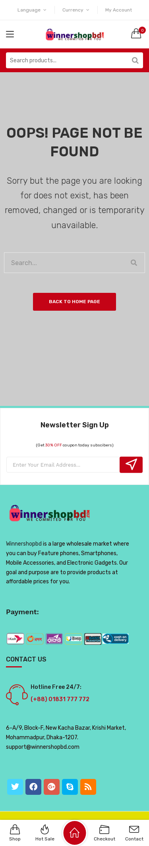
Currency (75, 10)
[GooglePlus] (52, 787)
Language (31, 10)
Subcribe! (131, 465)
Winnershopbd (24, 543)
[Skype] (70, 787)
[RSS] (88, 787)
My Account (118, 10)
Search (135, 60)
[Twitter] (15, 787)
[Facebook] (33, 787)
